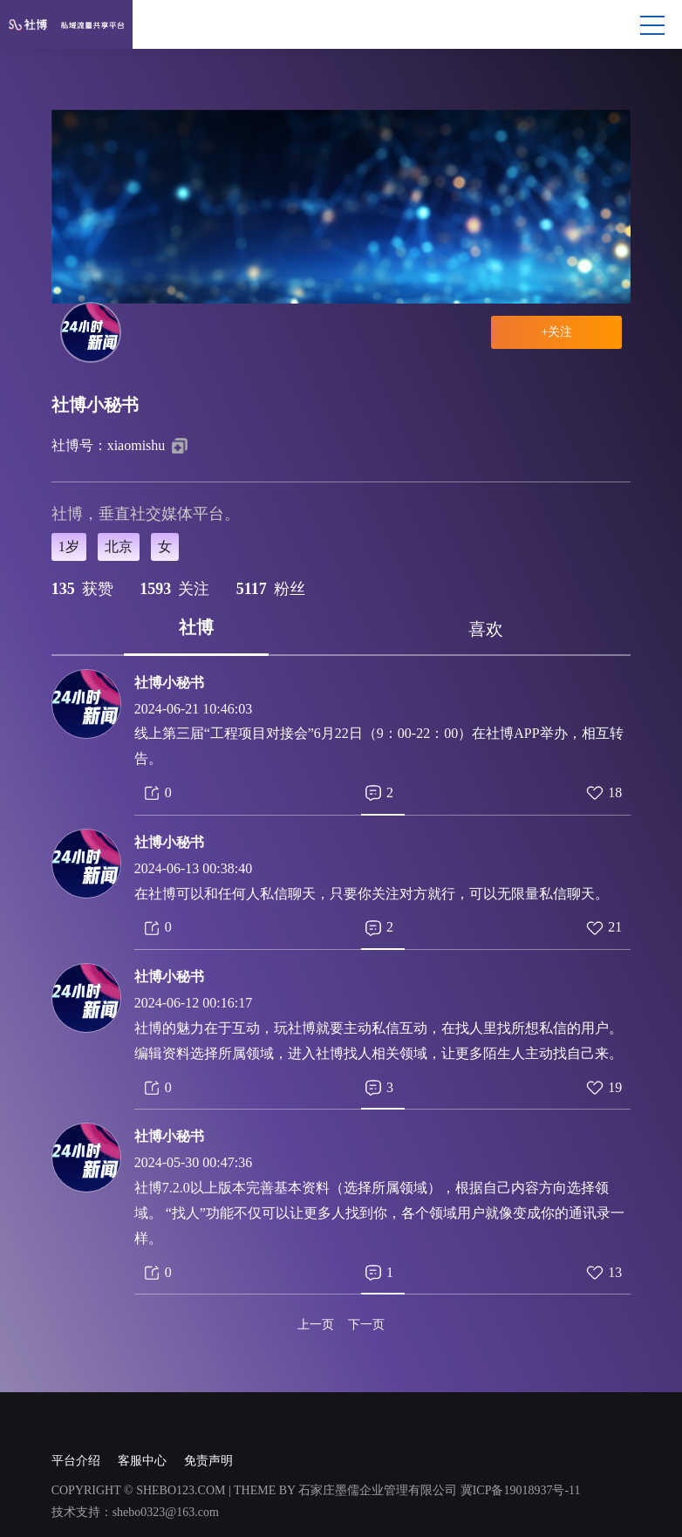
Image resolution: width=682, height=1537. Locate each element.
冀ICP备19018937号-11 (520, 1490)
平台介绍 (75, 1460)
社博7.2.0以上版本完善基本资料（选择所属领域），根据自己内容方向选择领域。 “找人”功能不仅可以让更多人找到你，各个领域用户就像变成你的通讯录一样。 (379, 1213)
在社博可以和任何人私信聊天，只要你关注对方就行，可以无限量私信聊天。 (371, 893)
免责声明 (208, 1460)
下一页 (366, 1325)
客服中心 (142, 1460)
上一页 (315, 1325)
